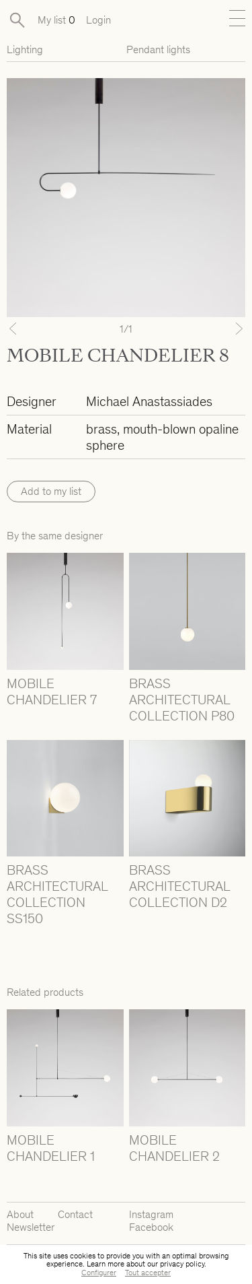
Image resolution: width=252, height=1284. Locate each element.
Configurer (98, 1272)
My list (56, 19)
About (20, 1214)
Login (98, 19)
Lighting (25, 49)
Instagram (151, 1214)
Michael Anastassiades (149, 401)
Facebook (151, 1227)
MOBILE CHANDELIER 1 (51, 1148)
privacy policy (182, 1264)
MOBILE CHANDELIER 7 (52, 691)
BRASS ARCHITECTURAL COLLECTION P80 (182, 699)
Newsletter (30, 1227)
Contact (75, 1214)
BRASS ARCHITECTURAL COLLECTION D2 (179, 886)
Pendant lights (158, 49)
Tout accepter (148, 1272)
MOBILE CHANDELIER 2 (174, 1148)
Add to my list (51, 491)
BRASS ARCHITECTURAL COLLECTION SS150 (57, 894)
